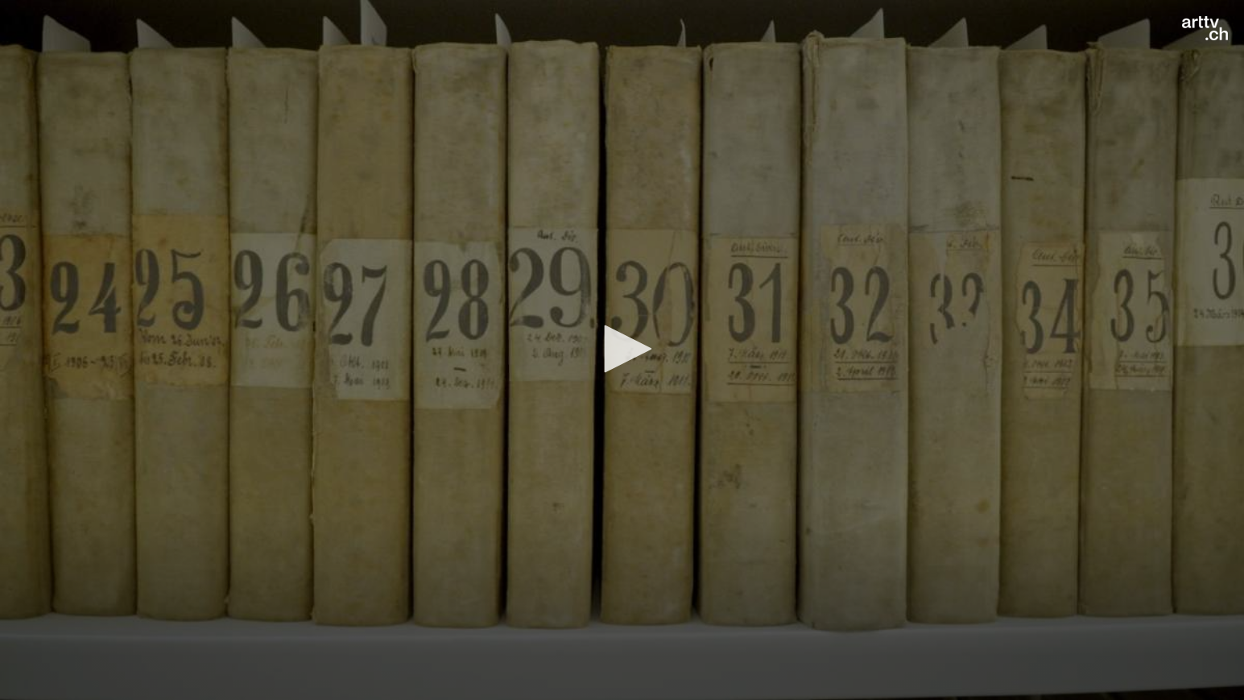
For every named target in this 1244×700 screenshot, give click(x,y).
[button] (622, 348)
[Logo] (1205, 28)
